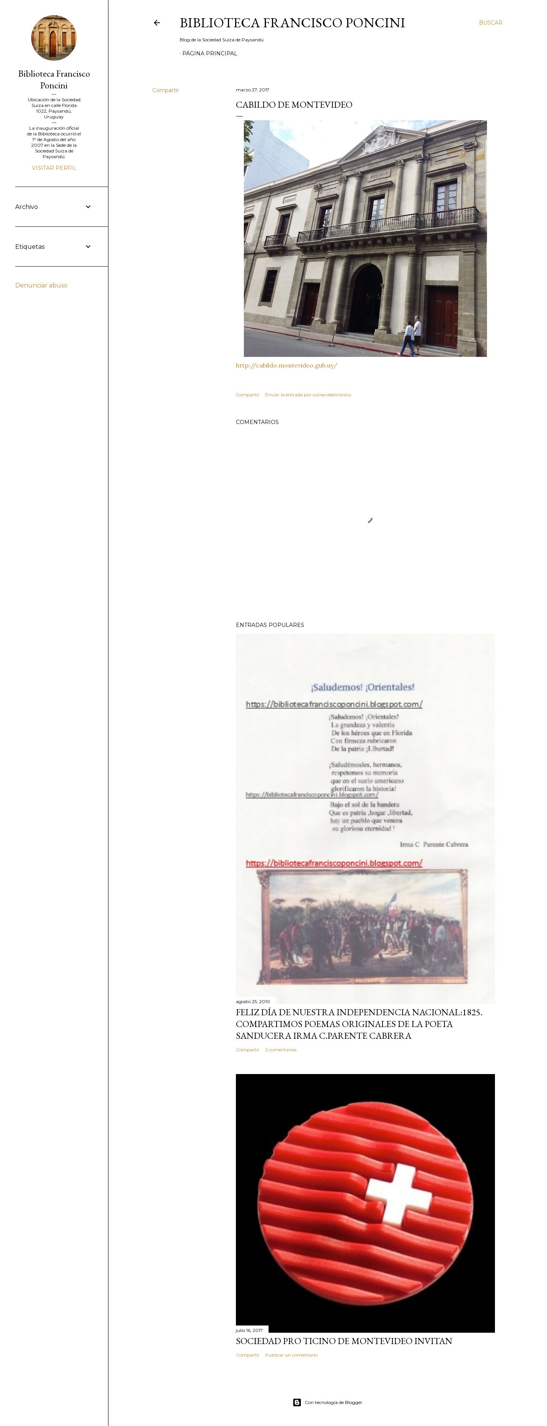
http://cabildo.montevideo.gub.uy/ (286, 365)
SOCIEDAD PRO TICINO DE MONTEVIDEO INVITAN (344, 1341)
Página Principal (209, 53)
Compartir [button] (165, 90)
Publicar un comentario (291, 1355)
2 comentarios (280, 1049)
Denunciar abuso (41, 285)
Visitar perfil (54, 168)
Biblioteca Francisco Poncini (292, 22)
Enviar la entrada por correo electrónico (308, 394)
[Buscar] (491, 23)
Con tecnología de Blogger (327, 1402)
